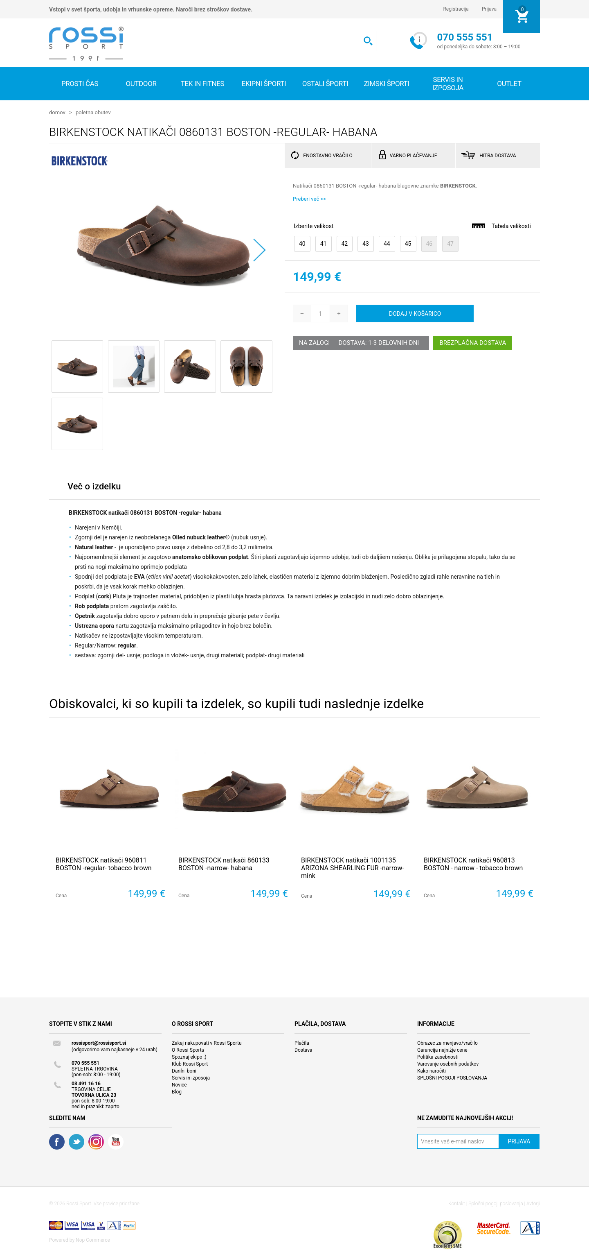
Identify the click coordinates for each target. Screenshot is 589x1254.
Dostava (303, 1050)
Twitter (76, 1141)
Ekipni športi (264, 83)
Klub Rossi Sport (190, 1063)
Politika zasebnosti (438, 1056)
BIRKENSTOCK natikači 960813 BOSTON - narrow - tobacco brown (473, 863)
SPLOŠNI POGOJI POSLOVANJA (452, 1077)
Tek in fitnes (202, 83)
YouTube (116, 1141)
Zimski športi (386, 83)
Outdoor (141, 83)
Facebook (57, 1141)
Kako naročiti (431, 1070)
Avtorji (533, 1203)
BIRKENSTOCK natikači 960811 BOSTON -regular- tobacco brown (104, 863)
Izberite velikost (313, 225)
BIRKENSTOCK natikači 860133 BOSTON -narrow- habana (224, 863)
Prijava (489, 9)
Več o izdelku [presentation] (94, 486)
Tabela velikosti (501, 225)
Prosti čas (79, 83)
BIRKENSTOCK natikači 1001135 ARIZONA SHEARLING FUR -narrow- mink (352, 867)
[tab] (94, 488)
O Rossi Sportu (188, 1050)
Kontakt (456, 1203)
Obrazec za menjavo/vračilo (447, 1043)
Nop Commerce (93, 1240)
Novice (179, 1084)
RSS (96, 1141)
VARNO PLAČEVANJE (413, 155)
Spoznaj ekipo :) (189, 1056)
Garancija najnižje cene (442, 1050)
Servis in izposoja (191, 1077)
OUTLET (509, 83)
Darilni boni (184, 1070)
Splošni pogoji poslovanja (495, 1203)
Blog (177, 1091)
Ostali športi (325, 83)
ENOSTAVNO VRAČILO (327, 155)
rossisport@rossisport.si (99, 1043)
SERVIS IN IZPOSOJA (447, 83)
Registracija (456, 9)
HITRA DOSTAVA (497, 155)
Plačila (301, 1043)
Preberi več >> (309, 198)
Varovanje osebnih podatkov (448, 1063)
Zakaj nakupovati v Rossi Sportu (207, 1043)
